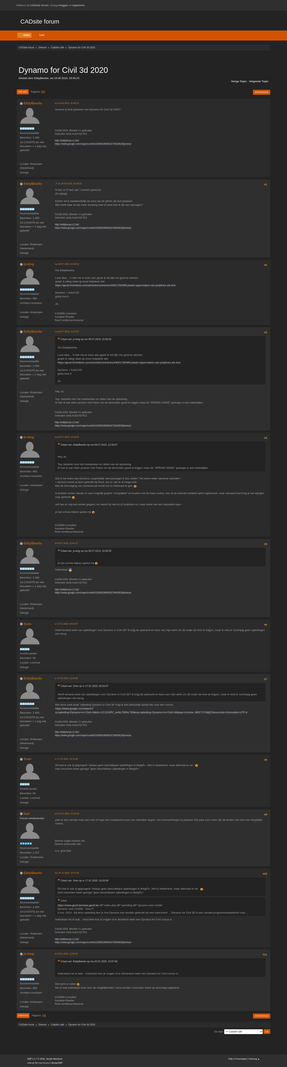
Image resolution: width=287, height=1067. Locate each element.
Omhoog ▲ (254, 1059)
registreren (78, 5)
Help (230, 1059)
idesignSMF (57, 1063)
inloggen (63, 5)
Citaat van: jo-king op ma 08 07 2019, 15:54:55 (86, 551)
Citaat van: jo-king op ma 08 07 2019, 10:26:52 (86, 339)
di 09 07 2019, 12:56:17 (66, 543)
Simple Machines (54, 1059)
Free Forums (43, 1063)
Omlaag (23, 92)
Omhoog (23, 1015)
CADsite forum (39, 21)
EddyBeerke (33, 103)
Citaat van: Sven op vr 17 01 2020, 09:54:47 (84, 686)
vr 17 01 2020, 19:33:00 (66, 759)
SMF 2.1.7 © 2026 (36, 1059)
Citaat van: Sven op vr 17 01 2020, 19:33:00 (84, 880)
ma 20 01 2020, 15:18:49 (67, 813)
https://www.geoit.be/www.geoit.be (78, 905)
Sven (27, 624)
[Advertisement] (143, 58)
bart (26, 813)
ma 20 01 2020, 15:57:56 (67, 873)
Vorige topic (239, 81)
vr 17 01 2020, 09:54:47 (66, 624)
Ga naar (218, 1031)
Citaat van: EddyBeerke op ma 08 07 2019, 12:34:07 (89, 444)
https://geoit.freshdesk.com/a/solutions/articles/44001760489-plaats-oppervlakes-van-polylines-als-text (115, 285)
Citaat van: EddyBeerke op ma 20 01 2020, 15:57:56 (89, 961)
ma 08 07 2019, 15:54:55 (67, 437)
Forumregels (241, 1059)
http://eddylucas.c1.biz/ (67, 140)
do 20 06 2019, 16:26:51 (70, 183)
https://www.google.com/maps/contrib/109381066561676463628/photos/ (93, 143)
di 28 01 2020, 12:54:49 (66, 953)
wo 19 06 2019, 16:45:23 (67, 103)
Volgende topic (258, 81)
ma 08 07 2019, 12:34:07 (67, 331)
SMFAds (31, 1063)
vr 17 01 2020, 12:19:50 (66, 678)
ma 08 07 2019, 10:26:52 (67, 264)
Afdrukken (261, 92)
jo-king (29, 264)
